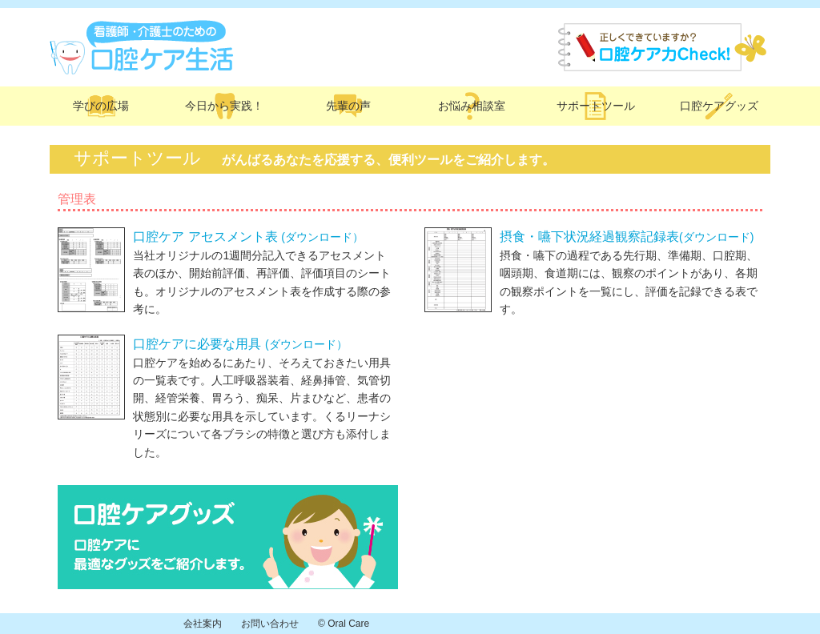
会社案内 (202, 623)
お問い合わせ (270, 623)
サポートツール (596, 105)
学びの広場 (101, 105)
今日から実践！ (224, 105)
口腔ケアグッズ (719, 105)
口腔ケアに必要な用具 (240, 344)
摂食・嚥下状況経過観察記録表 (627, 236)
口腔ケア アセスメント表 (248, 236)
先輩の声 (348, 105)
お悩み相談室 (471, 105)
